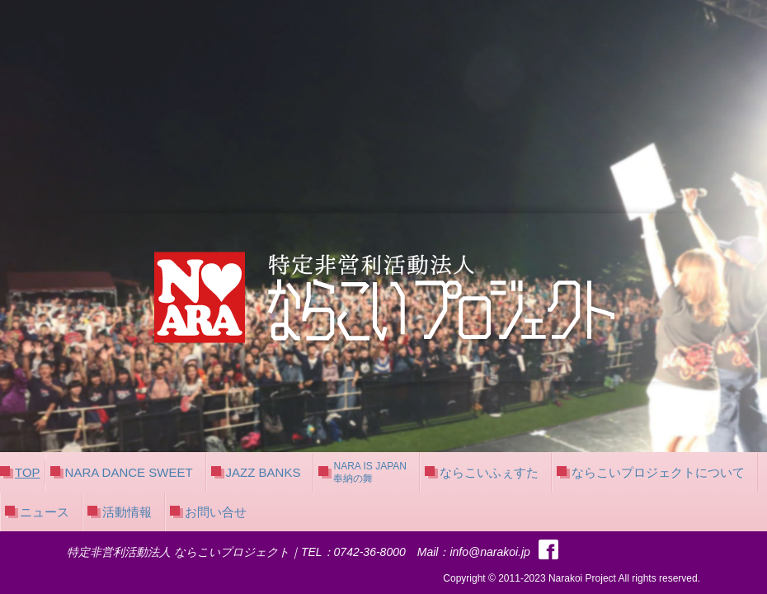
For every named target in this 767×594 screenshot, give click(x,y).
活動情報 (127, 512)
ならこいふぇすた (489, 472)
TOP (27, 472)
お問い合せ (216, 512)
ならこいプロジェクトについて (658, 472)
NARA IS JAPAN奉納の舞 (369, 471)
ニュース (44, 512)
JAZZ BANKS (263, 472)
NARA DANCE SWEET (129, 472)
